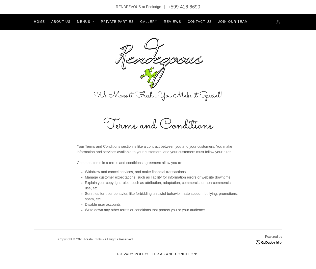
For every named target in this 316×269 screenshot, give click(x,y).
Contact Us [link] (200, 21)
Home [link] (39, 21)
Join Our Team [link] (233, 21)
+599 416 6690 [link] (184, 6)
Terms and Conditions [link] (175, 254)
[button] (85, 21)
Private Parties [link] (117, 21)
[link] (157, 62)
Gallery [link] (149, 21)
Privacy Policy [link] (133, 254)
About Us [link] (61, 21)
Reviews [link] (172, 21)
